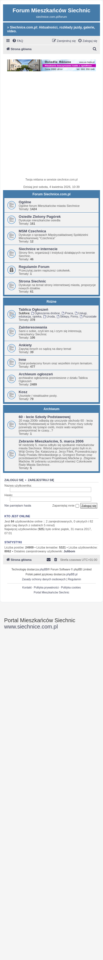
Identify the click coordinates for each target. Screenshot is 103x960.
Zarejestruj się (41, 480)
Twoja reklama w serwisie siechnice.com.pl (51, 179)
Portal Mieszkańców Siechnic (51, 592)
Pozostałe (88, 316)
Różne (52, 302)
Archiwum (51, 409)
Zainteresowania (33, 327)
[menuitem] (17, 41)
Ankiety (25, 345)
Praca (67, 313)
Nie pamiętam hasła (17, 505)
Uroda (49, 316)
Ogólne (25, 202)
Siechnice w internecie (38, 249)
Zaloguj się (14, 480)
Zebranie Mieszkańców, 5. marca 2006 (51, 441)
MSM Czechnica (32, 231)
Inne (22, 360)
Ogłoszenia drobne (45, 313)
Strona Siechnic (32, 281)
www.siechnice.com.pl (31, 627)
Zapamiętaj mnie (65, 506)
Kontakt (27, 587)
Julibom (69, 551)
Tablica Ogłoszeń (33, 309)
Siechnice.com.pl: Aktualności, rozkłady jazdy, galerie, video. (51, 29)
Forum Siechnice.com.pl (51, 194)
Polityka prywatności (46, 587)
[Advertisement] (51, 125)
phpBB (44, 569)
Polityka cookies (71, 587)
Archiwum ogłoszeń (36, 374)
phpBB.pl (71, 574)
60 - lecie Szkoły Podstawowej (44, 417)
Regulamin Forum (34, 267)
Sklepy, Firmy (67, 316)
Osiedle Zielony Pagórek (40, 217)
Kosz (23, 392)
